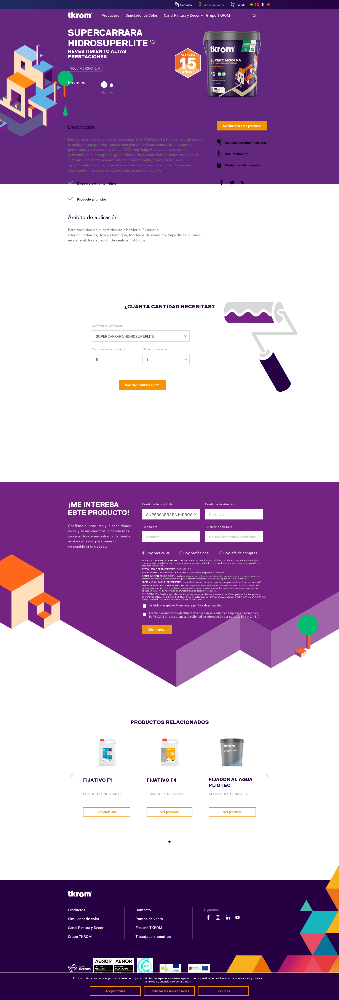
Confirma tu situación (220, 504)
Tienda (237, 4)
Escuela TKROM (149, 927)
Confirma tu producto (107, 326)
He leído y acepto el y (185, 605)
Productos (76, 909)
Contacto (183, 4)
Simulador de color (83, 918)
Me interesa (156, 629)
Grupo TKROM (80, 936)
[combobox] (171, 512)
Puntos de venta (211, 4)
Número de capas (155, 349)
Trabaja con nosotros (153, 936)
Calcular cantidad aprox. (142, 385)
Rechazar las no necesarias (169, 991)
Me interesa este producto (242, 126)
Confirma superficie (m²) (108, 349)
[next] (267, 776)
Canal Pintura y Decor (86, 927)
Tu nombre (149, 527)
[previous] (72, 776)
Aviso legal (182, 605)
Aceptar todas (115, 991)
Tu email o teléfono (219, 527)
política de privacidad (207, 605)
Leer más (223, 991)
